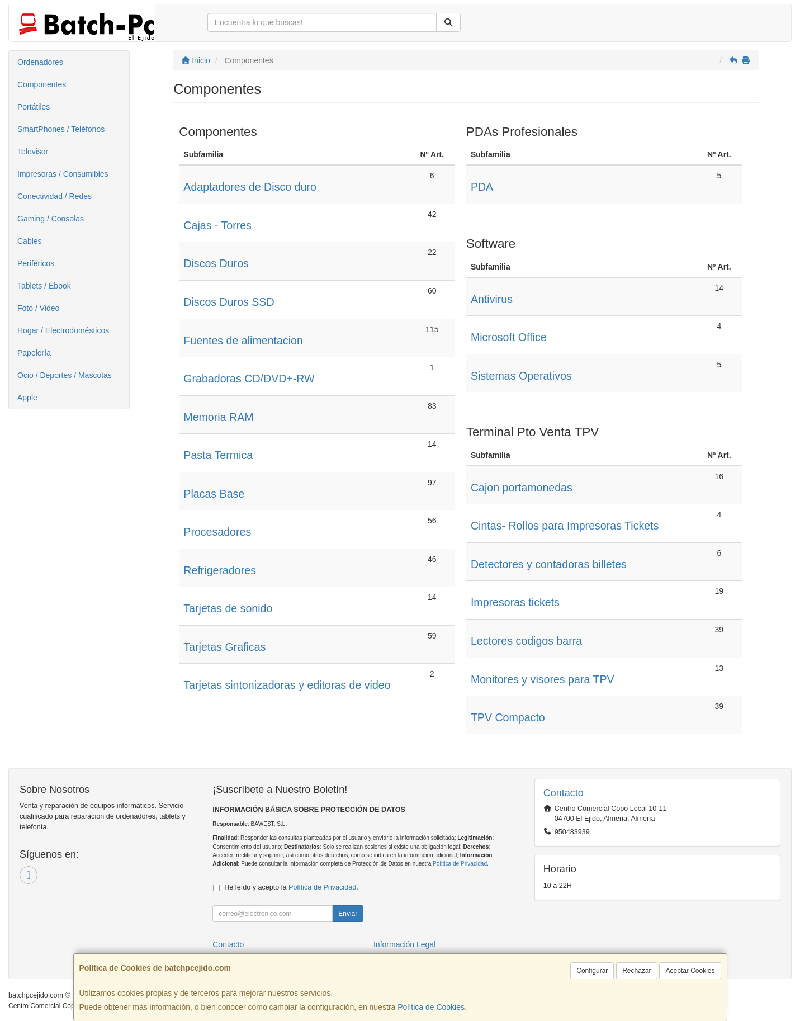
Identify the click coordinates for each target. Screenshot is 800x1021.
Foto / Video (38, 308)
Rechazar (636, 971)
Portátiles (33, 106)
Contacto (228, 944)
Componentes (41, 84)
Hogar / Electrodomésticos (63, 330)
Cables (29, 241)
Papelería (34, 352)
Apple (27, 397)
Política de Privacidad (460, 864)
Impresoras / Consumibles (62, 173)
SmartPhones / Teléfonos (61, 129)
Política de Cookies (431, 1007)
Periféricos (35, 263)
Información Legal (404, 944)
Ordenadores (40, 62)
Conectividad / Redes (54, 196)
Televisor (32, 151)
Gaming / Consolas (50, 218)
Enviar (347, 914)
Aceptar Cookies (689, 971)
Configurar (592, 971)
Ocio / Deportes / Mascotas (64, 375)
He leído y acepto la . (291, 887)
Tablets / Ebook (44, 285)
